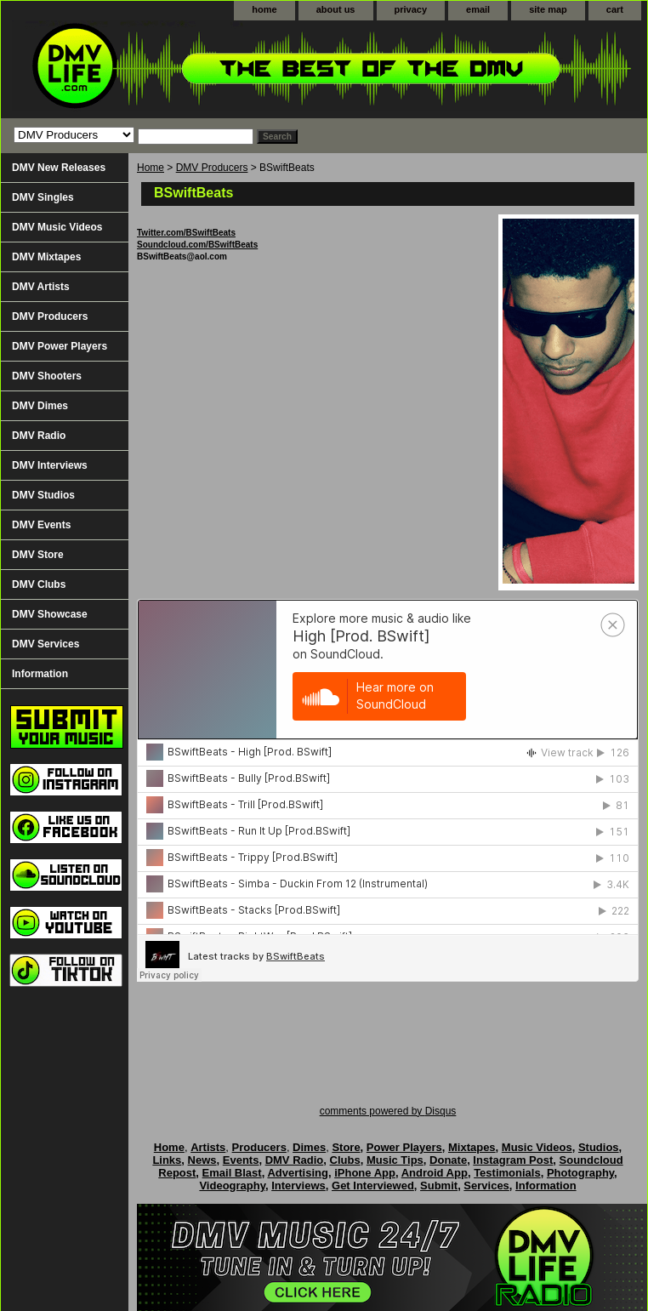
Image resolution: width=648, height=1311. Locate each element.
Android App (434, 1172)
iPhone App (364, 1172)
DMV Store (38, 555)
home (264, 9)
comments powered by (388, 1111)
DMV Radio (38, 436)
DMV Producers (212, 168)
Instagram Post (513, 1160)
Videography (232, 1185)
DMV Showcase (50, 614)
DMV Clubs (38, 584)
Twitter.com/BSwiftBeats (186, 232)
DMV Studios (43, 495)
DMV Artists (41, 287)
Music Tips (395, 1160)
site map (548, 9)
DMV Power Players (59, 346)
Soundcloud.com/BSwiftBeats (197, 244)
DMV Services (45, 644)
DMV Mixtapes (46, 257)
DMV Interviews (50, 465)
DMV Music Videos (57, 227)
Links (166, 1160)
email (478, 9)
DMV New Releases (58, 168)
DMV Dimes (40, 406)
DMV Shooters (47, 376)
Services (486, 1185)
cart (614, 9)
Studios (598, 1147)
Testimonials (507, 1172)
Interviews (298, 1185)
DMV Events (41, 525)
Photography (580, 1172)
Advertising (297, 1172)
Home (150, 168)
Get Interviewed (373, 1185)
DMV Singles (43, 197)
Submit (439, 1185)
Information (40, 674)
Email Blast (232, 1172)
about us (335, 9)
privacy (411, 9)
